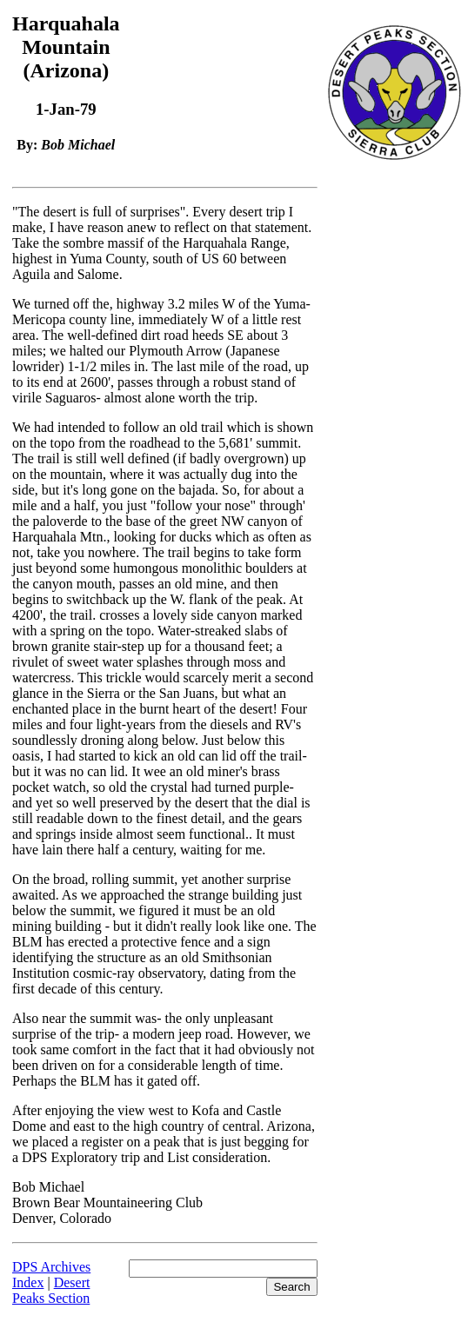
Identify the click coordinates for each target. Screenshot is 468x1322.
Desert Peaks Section (51, 1290)
